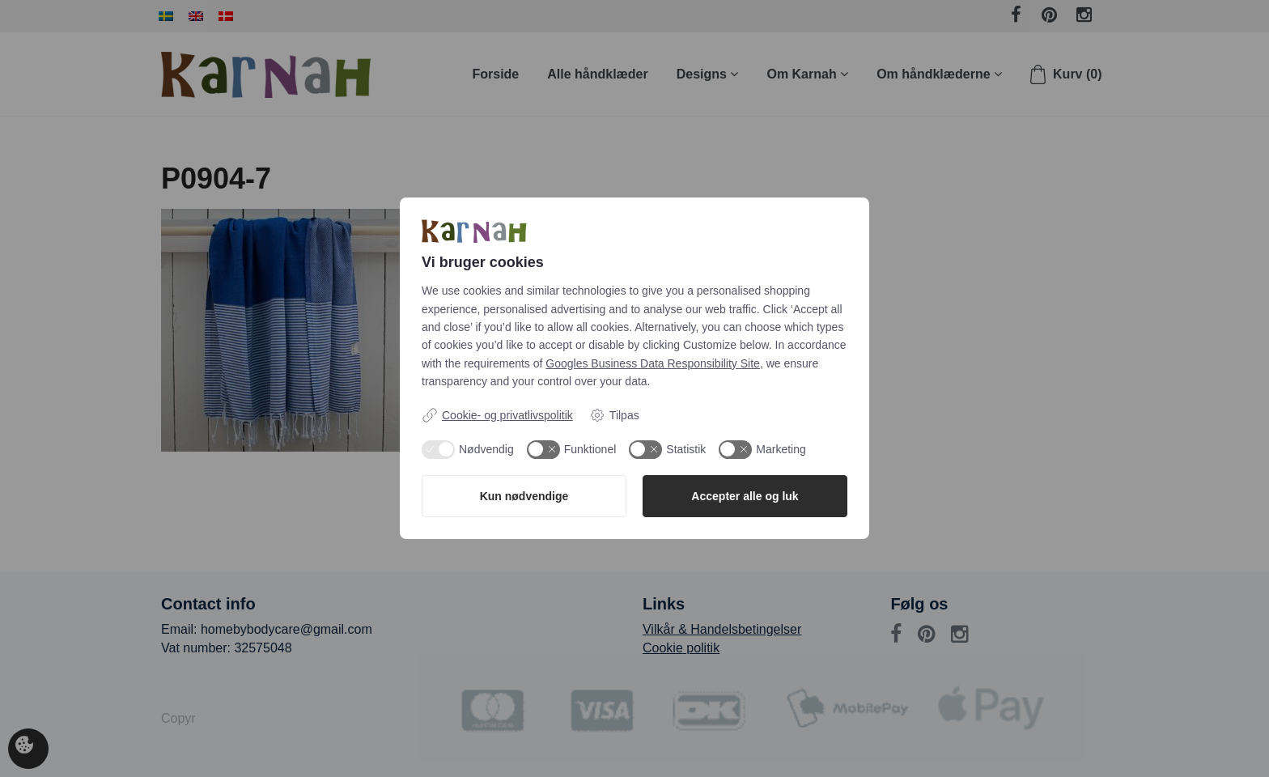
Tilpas (614, 415)
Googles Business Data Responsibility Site (652, 363)
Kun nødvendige (524, 496)
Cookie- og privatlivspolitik (497, 415)
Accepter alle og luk (744, 496)
